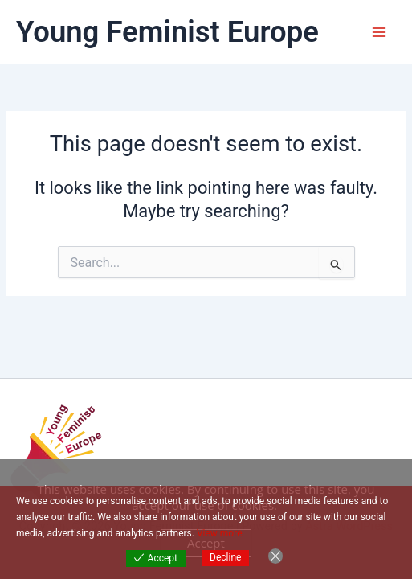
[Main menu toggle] (379, 32)
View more (220, 533)
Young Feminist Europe (167, 31)
